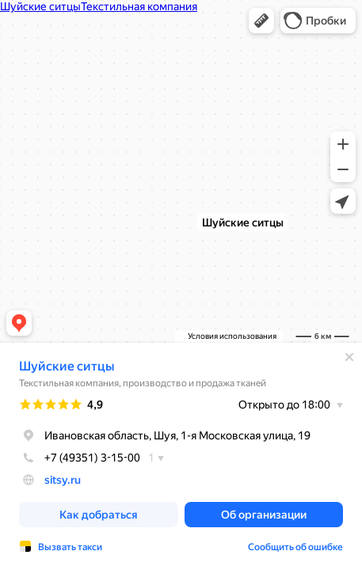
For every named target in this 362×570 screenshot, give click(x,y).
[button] (261, 20)
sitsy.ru (62, 479)
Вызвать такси (70, 547)
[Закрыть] (349, 357)
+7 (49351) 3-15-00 (79, 457)
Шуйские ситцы (66, 366)
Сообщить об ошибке (295, 547)
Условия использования (232, 336)
